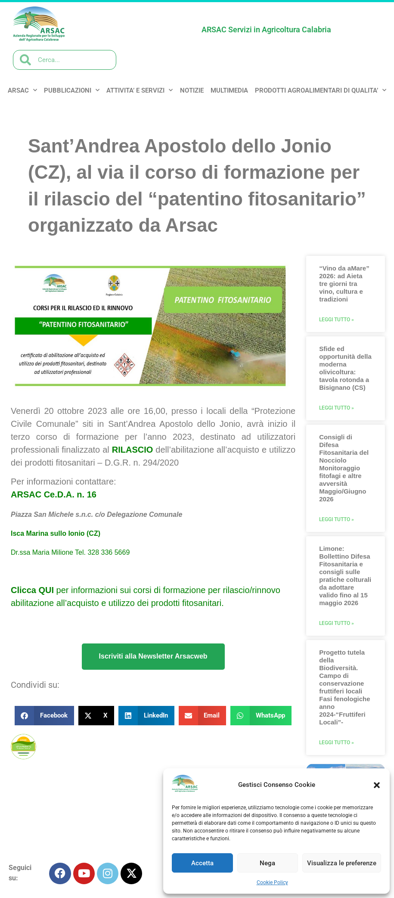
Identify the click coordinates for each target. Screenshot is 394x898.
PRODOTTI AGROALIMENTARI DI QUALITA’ (320, 90)
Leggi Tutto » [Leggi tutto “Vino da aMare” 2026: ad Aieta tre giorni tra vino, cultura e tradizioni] (336, 320)
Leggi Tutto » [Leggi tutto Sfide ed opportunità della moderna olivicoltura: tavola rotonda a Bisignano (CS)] (336, 408)
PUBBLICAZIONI (71, 90)
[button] (376, 785)
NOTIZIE (192, 90)
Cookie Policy (272, 882)
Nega (267, 863)
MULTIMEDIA (229, 90)
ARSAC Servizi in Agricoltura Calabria (266, 29)
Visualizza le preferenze (341, 863)
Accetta (202, 863)
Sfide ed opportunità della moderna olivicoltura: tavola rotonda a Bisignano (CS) (345, 368)
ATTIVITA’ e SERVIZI (139, 90)
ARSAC (22, 90)
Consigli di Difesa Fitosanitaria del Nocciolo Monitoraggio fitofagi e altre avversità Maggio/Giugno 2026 (344, 468)
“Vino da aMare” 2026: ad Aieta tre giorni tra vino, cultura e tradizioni (344, 283)
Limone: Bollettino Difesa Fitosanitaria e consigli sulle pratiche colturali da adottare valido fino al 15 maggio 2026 (345, 575)
